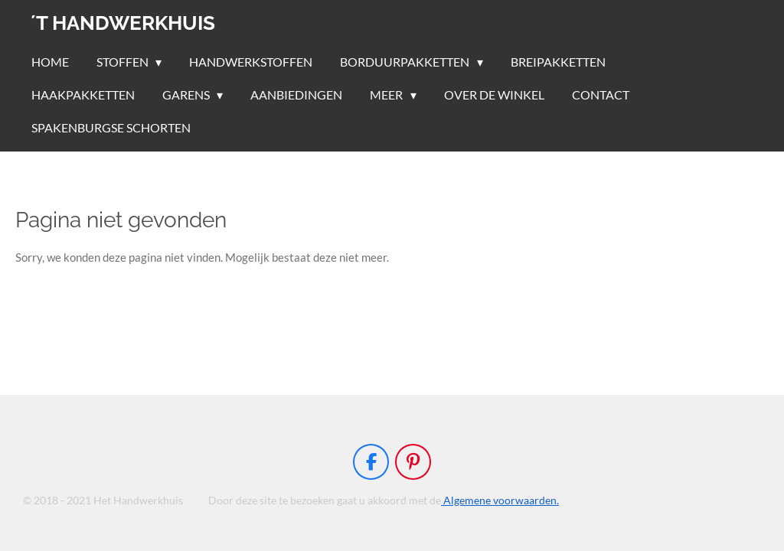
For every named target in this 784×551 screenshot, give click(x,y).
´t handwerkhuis (123, 22)
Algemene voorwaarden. (500, 500)
